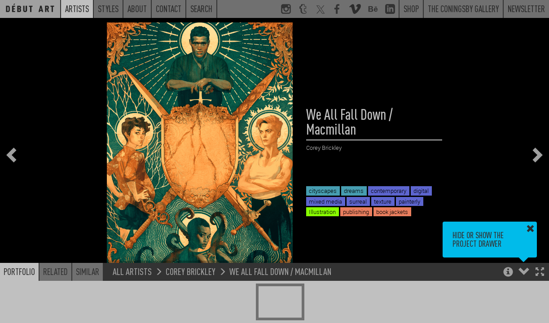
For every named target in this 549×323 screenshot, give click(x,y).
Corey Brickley (190, 271)
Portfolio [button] (19, 271)
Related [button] (55, 271)
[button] (540, 272)
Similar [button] (87, 271)
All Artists (132, 271)
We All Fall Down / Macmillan (280, 271)
